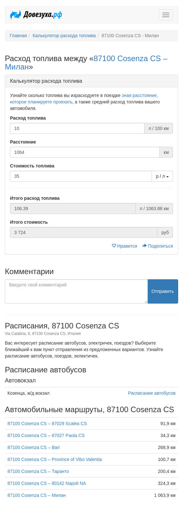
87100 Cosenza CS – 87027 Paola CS (46, 435)
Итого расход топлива (34, 198)
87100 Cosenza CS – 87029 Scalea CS (47, 423)
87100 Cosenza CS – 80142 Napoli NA (46, 483)
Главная (18, 35)
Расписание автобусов (152, 393)
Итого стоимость (29, 222)
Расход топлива (28, 118)
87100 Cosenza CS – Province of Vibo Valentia (54, 459)
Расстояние (23, 142)
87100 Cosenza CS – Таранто (38, 471)
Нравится (125, 246)
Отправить (163, 291)
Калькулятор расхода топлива (64, 35)
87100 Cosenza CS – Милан (36, 495)
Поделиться (157, 246)
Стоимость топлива (32, 165)
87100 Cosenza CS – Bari (33, 447)
